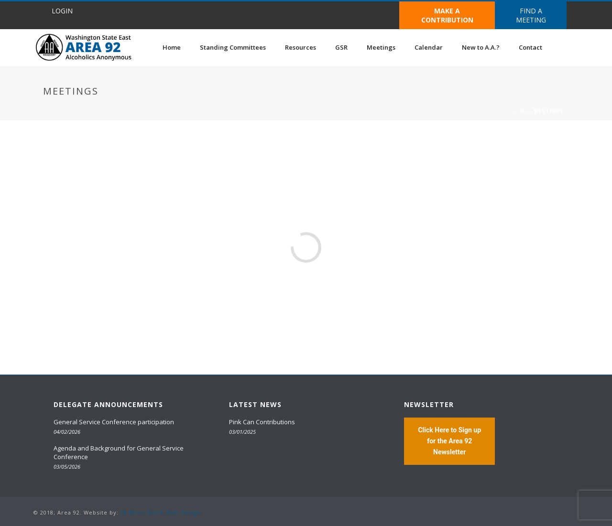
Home (172, 47)
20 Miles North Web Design (160, 512)
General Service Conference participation (114, 422)
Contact (530, 47)
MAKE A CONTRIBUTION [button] (447, 15)
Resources (300, 47)
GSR (341, 47)
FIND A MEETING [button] (531, 15)
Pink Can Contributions (262, 422)
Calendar (429, 47)
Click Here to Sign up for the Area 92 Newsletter (449, 441)
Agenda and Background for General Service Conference (119, 452)
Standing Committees (233, 47)
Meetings (381, 47)
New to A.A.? (481, 47)
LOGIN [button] (62, 10)
